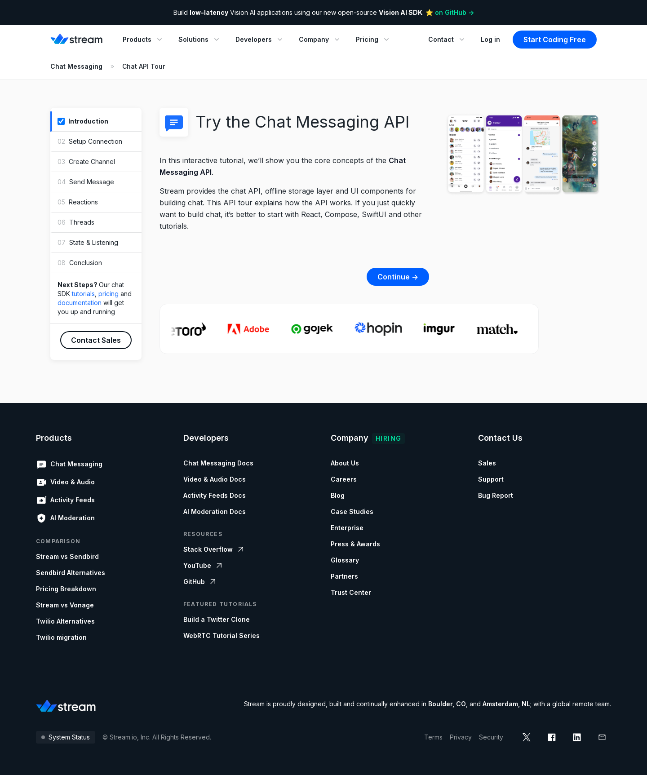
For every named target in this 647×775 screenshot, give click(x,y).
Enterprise (347, 527)
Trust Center (351, 592)
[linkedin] (577, 737)
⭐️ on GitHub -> (449, 12)
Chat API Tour (143, 66)
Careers (344, 479)
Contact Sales (96, 340)
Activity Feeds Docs (214, 495)
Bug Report (495, 495)
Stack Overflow (214, 549)
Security (491, 737)
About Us (345, 463)
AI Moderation (65, 518)
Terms (433, 737)
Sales (487, 463)
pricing (108, 293)
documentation (80, 302)
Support (491, 479)
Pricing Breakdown (66, 589)
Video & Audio (65, 482)
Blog (338, 495)
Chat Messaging (76, 66)
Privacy (461, 737)
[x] (527, 737)
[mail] (602, 737)
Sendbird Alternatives (70, 572)
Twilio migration (61, 637)
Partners (344, 576)
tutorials (83, 293)
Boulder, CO (447, 704)
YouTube (203, 565)
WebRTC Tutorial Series (221, 635)
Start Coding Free (554, 39)
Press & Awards (355, 544)
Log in (490, 39)
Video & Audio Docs (214, 479)
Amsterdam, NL (506, 704)
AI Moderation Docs (214, 511)
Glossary (345, 560)
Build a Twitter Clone (216, 619)
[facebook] (552, 737)
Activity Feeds (65, 500)
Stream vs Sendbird (67, 556)
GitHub (200, 581)
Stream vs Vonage (65, 605)
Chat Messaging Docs (218, 463)
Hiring (388, 438)
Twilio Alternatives (65, 621)
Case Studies (352, 511)
